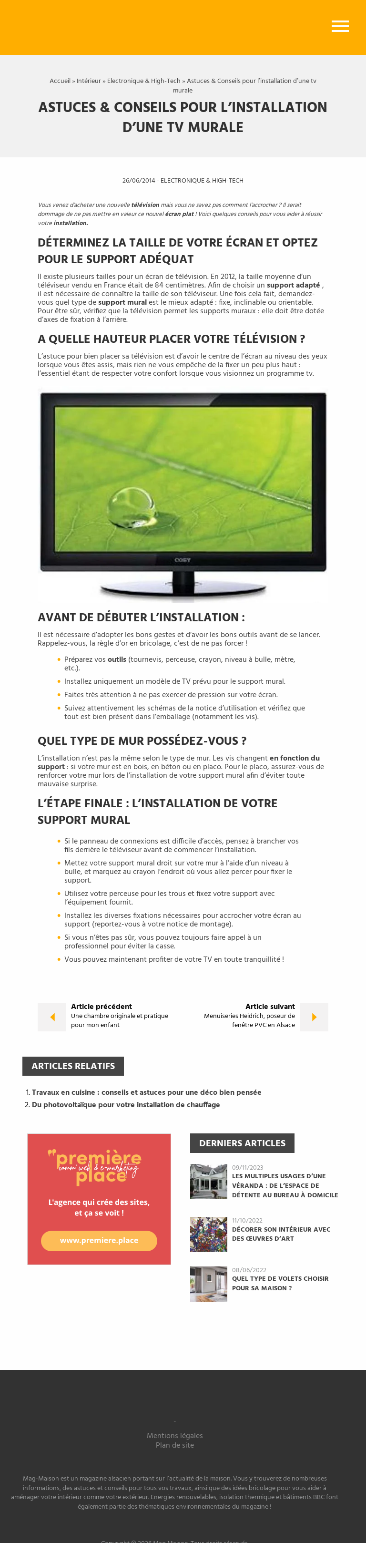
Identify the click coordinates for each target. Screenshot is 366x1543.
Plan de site (175, 1445)
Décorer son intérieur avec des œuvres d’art (281, 1234)
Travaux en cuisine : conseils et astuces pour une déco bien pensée (147, 1093)
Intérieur (89, 81)
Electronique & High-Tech (144, 81)
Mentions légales (175, 1436)
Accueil (60, 81)
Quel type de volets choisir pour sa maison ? (280, 1284)
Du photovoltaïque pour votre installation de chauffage (126, 1105)
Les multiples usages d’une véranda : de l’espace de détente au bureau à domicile (285, 1186)
